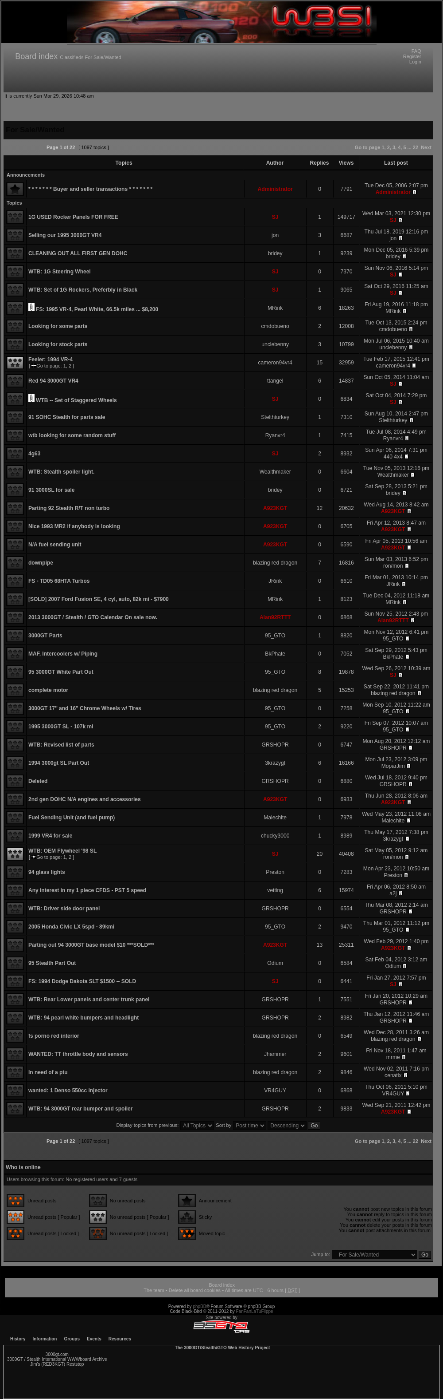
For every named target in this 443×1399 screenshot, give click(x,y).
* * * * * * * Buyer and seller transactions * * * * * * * (90, 189)
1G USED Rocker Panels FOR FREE (73, 217)
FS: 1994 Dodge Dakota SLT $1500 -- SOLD (82, 981)
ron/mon (393, 566)
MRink (275, 308)
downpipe (40, 563)
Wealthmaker (275, 472)
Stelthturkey (275, 417)
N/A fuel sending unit (55, 544)
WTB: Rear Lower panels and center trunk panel (88, 999)
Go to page (367, 147)
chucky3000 (275, 836)
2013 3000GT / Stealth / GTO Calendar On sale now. (92, 617)
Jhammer (275, 1054)
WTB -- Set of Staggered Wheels (76, 400)
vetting (275, 890)
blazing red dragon (275, 563)
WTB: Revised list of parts (61, 745)
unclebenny (275, 344)
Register (412, 56)
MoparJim (393, 766)
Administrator (275, 189)
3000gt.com (57, 1354)
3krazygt (275, 763)
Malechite (275, 817)
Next (426, 147)
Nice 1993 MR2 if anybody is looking (74, 526)
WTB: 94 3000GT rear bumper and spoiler (80, 1109)
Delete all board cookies (195, 1290)
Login (415, 61)
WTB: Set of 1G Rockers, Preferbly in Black (82, 290)
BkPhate (275, 654)
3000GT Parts (45, 635)
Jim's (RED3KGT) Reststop (57, 1364)
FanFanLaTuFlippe (254, 1311)
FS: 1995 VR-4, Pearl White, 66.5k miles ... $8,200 (97, 309)
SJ (275, 217)
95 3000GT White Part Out (60, 672)
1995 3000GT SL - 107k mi (60, 726)
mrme (393, 1057)
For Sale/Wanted (103, 57)
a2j (392, 893)
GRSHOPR (275, 745)
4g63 (34, 454)
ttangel (275, 381)
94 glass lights (46, 872)
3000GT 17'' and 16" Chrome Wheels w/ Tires (84, 708)
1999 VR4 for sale (50, 836)
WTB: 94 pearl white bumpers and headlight (83, 1018)
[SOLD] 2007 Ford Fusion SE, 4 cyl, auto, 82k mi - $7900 (98, 599)
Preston (275, 872)
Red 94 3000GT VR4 (53, 381)
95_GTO (275, 635)
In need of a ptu (48, 1072)
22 (415, 147)
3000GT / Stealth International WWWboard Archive (57, 1359)
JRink (275, 581)
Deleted (37, 781)
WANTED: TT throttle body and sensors (78, 1054)
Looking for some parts (57, 326)
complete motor (48, 690)
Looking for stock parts (57, 344)
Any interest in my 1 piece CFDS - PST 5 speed (87, 890)
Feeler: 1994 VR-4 (50, 359)
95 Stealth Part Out (52, 963)
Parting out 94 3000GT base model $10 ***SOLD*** (91, 945)
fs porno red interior (53, 1036)
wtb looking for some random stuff (72, 435)
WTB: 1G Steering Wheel (59, 272)
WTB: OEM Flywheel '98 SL (62, 851)
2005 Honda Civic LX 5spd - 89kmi (71, 927)
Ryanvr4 (275, 435)
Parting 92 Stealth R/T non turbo (68, 508)
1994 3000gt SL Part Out (58, 763)
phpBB (199, 1306)
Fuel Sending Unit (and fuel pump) (71, 817)
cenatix (393, 1075)
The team (154, 1290)
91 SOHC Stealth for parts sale (66, 417)
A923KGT (275, 508)
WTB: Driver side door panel (64, 908)
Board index (36, 56)
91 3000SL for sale (51, 490)
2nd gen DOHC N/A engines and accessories (84, 799)
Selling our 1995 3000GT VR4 (64, 235)
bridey (275, 253)
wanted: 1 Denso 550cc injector (68, 1090)
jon (275, 235)
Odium (275, 963)
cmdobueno (275, 326)
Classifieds (71, 57)
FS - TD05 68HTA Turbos (58, 581)
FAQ (416, 51)
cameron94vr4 (275, 363)
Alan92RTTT (275, 617)
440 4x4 (393, 457)
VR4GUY (275, 1090)
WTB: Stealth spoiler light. (61, 472)
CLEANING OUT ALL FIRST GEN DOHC (77, 253)
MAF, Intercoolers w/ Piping (62, 654)
